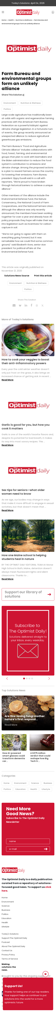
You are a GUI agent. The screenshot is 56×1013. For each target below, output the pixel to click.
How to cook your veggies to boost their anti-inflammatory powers (25, 361)
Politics (7, 109)
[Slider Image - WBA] (27, 678)
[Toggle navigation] (3, 12)
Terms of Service (10, 958)
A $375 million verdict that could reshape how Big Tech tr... (40, 757)
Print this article (43, 275)
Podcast (6, 942)
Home (4, 20)
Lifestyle (46, 789)
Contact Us (7, 950)
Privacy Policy (8, 954)
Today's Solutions (10, 933)
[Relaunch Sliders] (32, 678)
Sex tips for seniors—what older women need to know (23, 492)
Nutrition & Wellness (24, 20)
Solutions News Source (16, 275)
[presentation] (23, 831)
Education (21, 789)
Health (11, 20)
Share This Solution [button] (13, 94)
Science (35, 783)
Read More (7, 379)
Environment (10, 103)
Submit (46, 849)
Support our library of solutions (23, 594)
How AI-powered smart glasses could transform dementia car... (13, 757)
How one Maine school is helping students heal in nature (24, 557)
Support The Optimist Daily (14, 938)
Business (48, 783)
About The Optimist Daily (13, 946)
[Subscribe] (24, 678)
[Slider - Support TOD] (29, 678)
